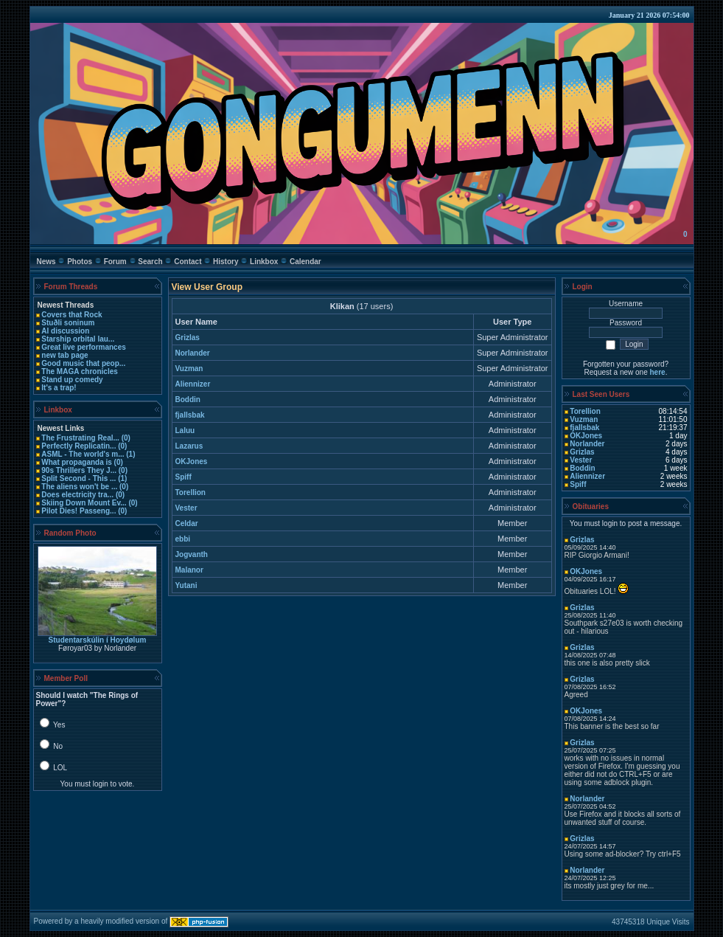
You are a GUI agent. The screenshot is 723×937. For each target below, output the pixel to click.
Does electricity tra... (77, 495)
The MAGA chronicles (79, 371)
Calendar (305, 261)
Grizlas (187, 337)
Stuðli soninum (67, 323)
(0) (124, 438)
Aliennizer (193, 384)
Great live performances (83, 347)
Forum (115, 261)
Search (150, 261)
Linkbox (264, 261)
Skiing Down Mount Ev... (83, 503)
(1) (129, 454)
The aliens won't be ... (79, 487)
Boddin (187, 399)
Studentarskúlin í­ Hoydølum (98, 640)
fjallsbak (190, 415)
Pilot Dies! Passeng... (78, 511)
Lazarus (189, 446)
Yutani (186, 585)
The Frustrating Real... (80, 438)
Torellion (190, 492)
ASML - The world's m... (82, 454)
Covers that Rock (71, 315)
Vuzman (189, 368)
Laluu (185, 430)
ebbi (183, 539)
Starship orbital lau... (77, 339)
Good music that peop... (83, 363)
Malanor (189, 570)
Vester (186, 508)
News (46, 261)
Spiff (183, 477)
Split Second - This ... (78, 478)
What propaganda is (76, 462)
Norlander (192, 353)
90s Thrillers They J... (78, 470)
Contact (187, 261)
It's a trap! (58, 388)
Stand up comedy (71, 380)
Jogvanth (191, 554)
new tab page (64, 355)
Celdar (186, 523)
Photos (79, 261)
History (225, 261)
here (658, 372)
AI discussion (65, 331)
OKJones (191, 461)
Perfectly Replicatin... (78, 446)
